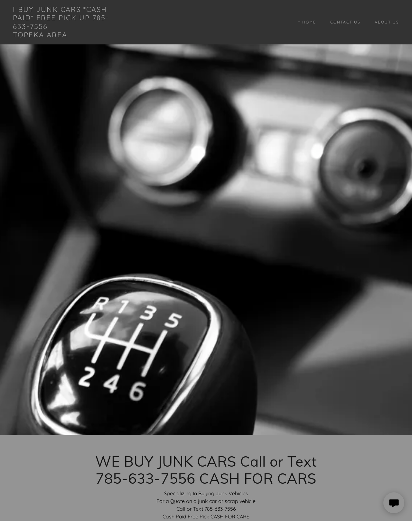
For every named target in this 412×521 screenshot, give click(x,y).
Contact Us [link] (345, 22)
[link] (65, 35)
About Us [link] (387, 22)
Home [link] (309, 22)
